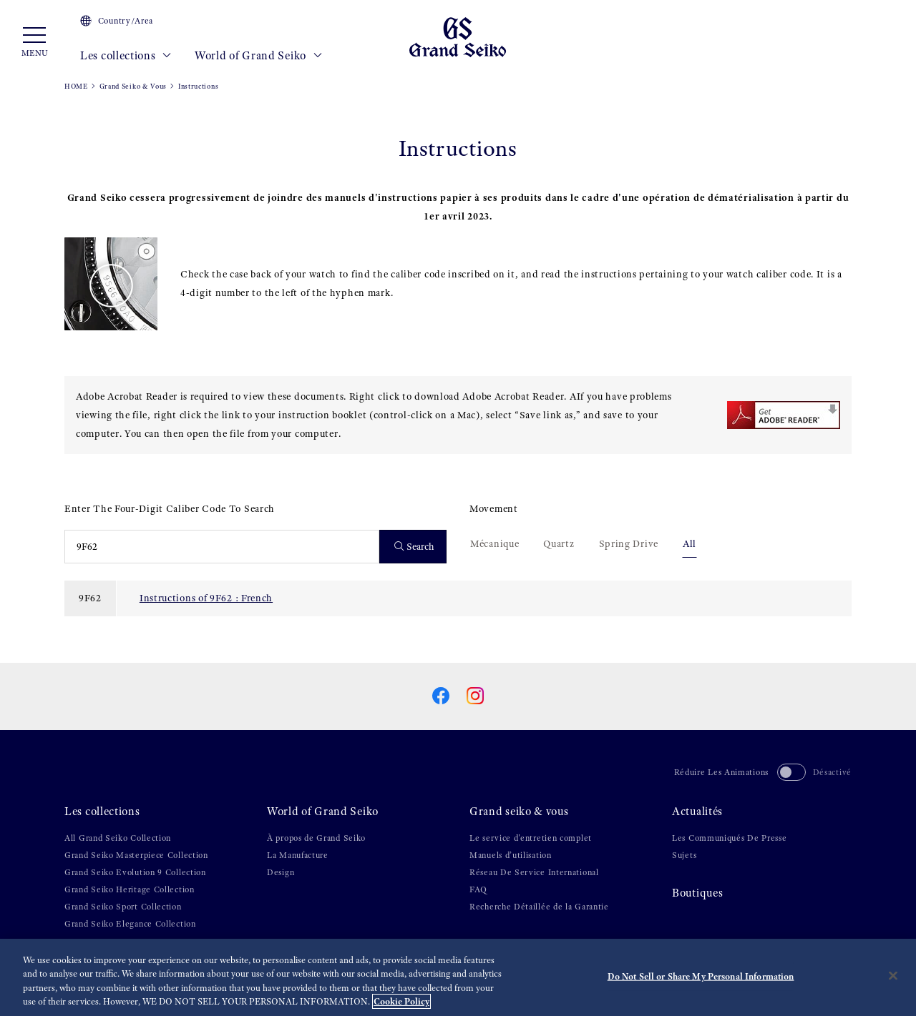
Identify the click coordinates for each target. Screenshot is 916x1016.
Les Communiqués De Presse (729, 838)
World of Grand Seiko (258, 56)
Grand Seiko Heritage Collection (129, 889)
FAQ (478, 889)
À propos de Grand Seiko (316, 838)
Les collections (126, 56)
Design (280, 872)
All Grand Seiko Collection (117, 838)
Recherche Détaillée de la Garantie (539, 906)
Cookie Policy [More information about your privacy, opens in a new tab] (401, 1001)
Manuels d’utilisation (510, 855)
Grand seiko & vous (519, 811)
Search (414, 546)
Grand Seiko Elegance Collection (130, 923)
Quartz (558, 543)
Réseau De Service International (534, 872)
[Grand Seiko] (457, 36)
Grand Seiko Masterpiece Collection (136, 855)
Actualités (697, 811)
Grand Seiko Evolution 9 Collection (135, 872)
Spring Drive (628, 543)
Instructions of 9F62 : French (206, 597)
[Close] (893, 975)
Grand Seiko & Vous (133, 86)
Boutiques (697, 893)
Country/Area (116, 20)
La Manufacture (297, 855)
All (689, 543)
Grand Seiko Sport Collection (123, 906)
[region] (458, 977)
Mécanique (494, 543)
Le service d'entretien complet (530, 838)
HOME (76, 86)
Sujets (684, 855)
